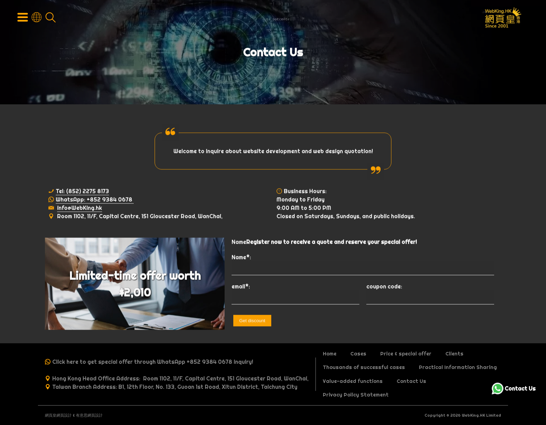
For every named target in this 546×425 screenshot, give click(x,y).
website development (271, 151)
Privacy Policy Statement (356, 395)
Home (329, 354)
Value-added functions (353, 381)
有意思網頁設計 (89, 415)
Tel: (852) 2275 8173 (82, 191)
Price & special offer (405, 354)
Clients (454, 354)
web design (328, 151)
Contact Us (411, 381)
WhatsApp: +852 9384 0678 (95, 200)
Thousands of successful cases (364, 367)
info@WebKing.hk (79, 208)
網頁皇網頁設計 (58, 415)
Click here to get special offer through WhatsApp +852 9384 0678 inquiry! (152, 361)
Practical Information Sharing (458, 367)
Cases (358, 354)
